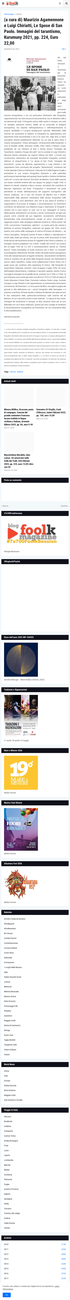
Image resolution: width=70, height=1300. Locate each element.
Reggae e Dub (10, 1020)
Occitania (8, 1175)
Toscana (7, 1208)
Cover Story (9, 953)
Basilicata (8, 1121)
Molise (6, 1170)
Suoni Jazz (8, 1035)
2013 (35, 1259)
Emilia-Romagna (11, 1141)
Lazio (6, 1150)
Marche (7, 1165)
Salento (20, 372)
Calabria (7, 1126)
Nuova (5, 506)
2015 (35, 1268)
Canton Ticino (10, 1136)
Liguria (7, 1155)
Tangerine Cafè (10, 1045)
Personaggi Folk (11, 1006)
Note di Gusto (10, 1001)
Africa (6, 1071)
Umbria (7, 1218)
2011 (35, 1249)
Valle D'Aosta (9, 1223)
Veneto (7, 1228)
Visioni (7, 1054)
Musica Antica (10, 996)
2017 (35, 1278)
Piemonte (8, 1179)
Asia (6, 1076)
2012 (35, 1254)
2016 (35, 1273)
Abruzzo (7, 1116)
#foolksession (10, 928)
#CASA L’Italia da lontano (14, 919)
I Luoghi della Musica (13, 967)
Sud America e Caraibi (13, 1100)
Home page (9, 14)
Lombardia (8, 1160)
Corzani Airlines (10, 948)
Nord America (10, 1090)
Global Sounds (10, 1085)
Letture (19, 14)
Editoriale (8, 958)
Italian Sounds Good (12, 977)
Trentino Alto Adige (12, 1213)
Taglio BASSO (9, 1040)
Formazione (9, 962)
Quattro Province (11, 1189)
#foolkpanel (9, 924)
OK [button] (6, 1295)
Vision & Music (10, 1050)
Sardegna (8, 1199)
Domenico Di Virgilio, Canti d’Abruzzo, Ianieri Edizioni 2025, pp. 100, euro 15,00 (51, 412)
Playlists (7, 1011)
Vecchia (64, 506)
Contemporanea (11, 943)
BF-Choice (8, 933)
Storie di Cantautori (12, 1025)
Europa (7, 1081)
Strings (7, 1030)
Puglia (6, 1184)
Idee (6, 972)
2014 (35, 1264)
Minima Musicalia (11, 991)
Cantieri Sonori (10, 938)
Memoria (8, 987)
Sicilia (6, 1204)
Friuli (6, 1145)
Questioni (8, 1016)
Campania (8, 1131)
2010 (35, 1244)
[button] (3, 3)
